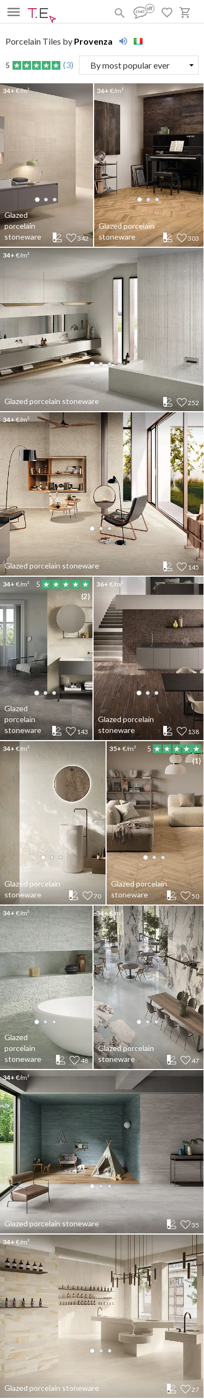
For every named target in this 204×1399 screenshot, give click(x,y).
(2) (85, 596)
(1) (196, 760)
